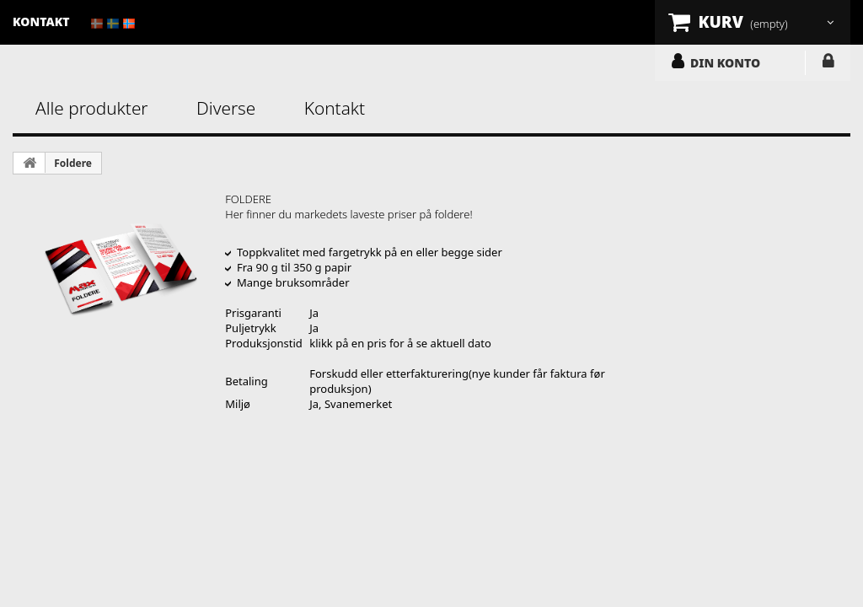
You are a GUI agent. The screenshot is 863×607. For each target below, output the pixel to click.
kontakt (41, 21)
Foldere (73, 163)
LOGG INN (828, 64)
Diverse (225, 108)
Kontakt (334, 108)
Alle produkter (91, 108)
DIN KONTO (725, 62)
